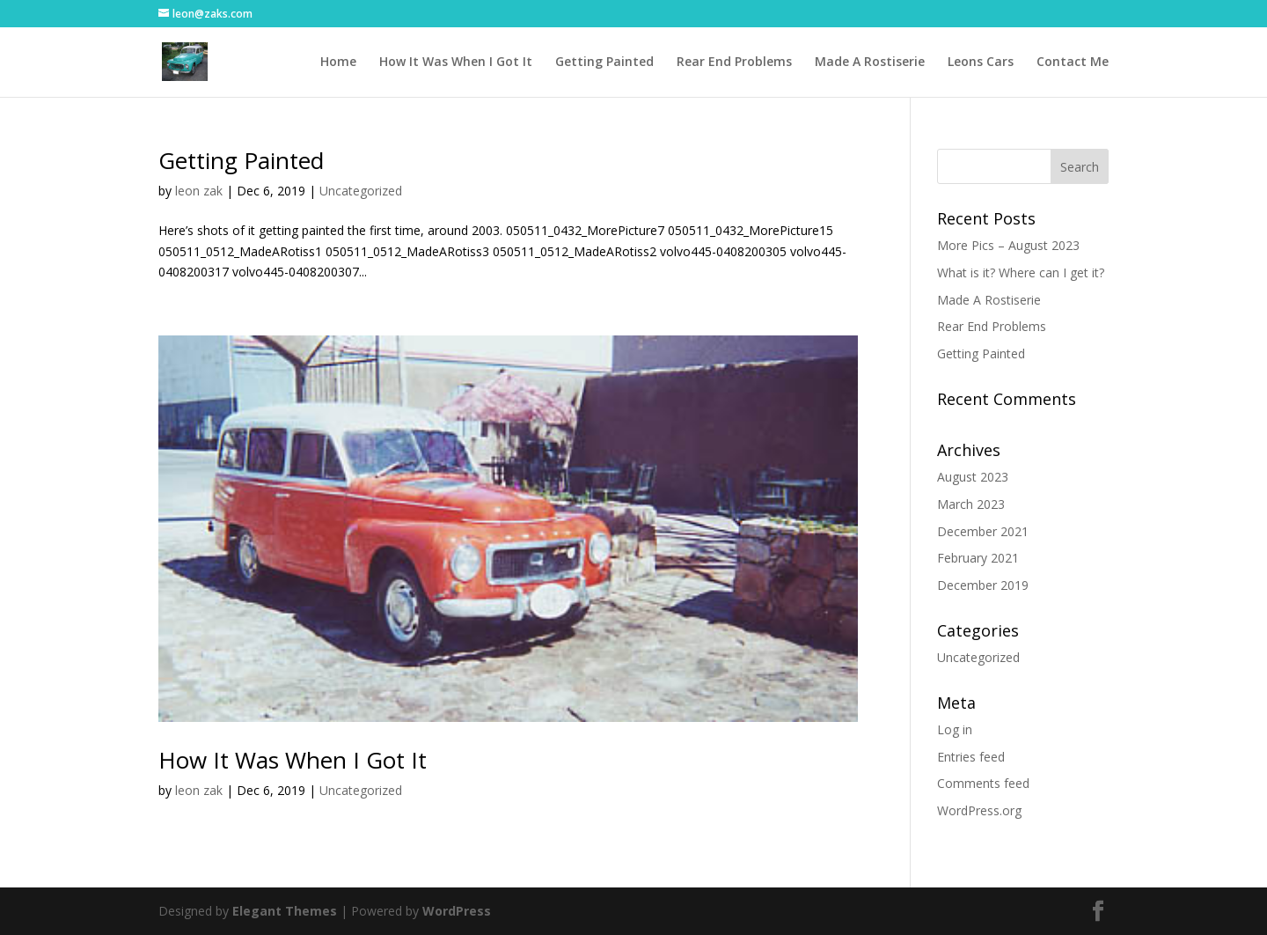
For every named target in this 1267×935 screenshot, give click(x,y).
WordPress (456, 910)
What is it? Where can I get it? (1020, 272)
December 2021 (983, 531)
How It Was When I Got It (455, 62)
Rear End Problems (734, 62)
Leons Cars (981, 62)
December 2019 (983, 585)
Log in (954, 729)
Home (338, 62)
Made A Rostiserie (870, 62)
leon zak (199, 190)
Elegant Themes (284, 910)
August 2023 (972, 476)
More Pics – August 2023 (1008, 245)
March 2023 (971, 504)
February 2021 (978, 557)
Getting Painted (604, 62)
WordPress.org (979, 810)
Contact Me (1072, 62)
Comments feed (983, 783)
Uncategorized (360, 190)
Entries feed (971, 756)
